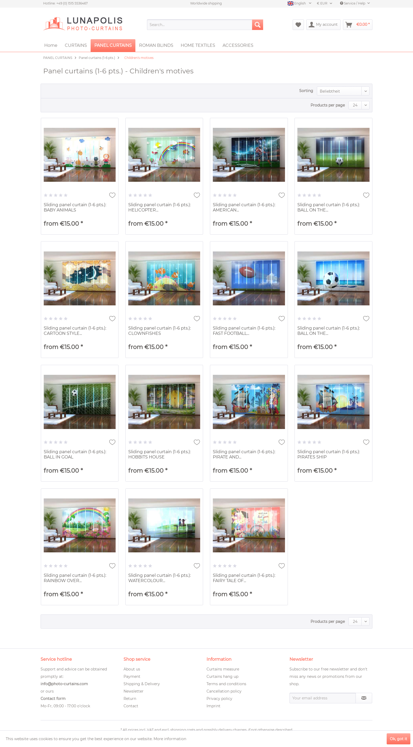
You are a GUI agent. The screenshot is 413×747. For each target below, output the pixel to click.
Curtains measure (222, 669)
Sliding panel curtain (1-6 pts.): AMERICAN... (244, 207)
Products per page (328, 105)
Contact (131, 706)
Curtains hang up (222, 676)
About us (132, 669)
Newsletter (134, 691)
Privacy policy (219, 698)
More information (170, 738)
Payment (132, 676)
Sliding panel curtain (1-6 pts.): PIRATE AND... (244, 454)
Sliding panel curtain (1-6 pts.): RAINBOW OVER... (75, 578)
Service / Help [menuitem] (353, 3)
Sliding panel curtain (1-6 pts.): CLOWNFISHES (159, 331)
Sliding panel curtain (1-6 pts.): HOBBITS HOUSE (159, 454)
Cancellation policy (224, 691)
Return (130, 698)
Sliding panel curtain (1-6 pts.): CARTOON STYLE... (75, 331)
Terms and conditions (226, 684)
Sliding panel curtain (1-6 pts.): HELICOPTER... (159, 207)
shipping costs (182, 730)
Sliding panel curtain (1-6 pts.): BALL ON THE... (328, 207)
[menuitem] (205, 24)
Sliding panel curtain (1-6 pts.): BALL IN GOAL (75, 454)
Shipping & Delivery (142, 684)
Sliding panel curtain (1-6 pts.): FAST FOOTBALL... (244, 331)
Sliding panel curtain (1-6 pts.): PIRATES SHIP (328, 454)
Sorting (306, 90)
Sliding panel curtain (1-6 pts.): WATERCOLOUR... (159, 578)
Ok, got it (398, 738)
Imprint (213, 706)
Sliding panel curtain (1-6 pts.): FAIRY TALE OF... (244, 578)
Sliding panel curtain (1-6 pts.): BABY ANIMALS (75, 207)
